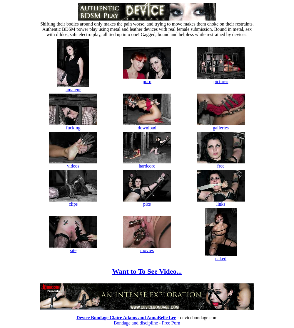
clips (73, 202)
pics (147, 202)
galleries (221, 125)
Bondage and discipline (136, 322)
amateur (73, 87)
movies (147, 248)
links (221, 202)
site (73, 248)
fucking (73, 125)
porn (147, 79)
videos (73, 163)
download (147, 125)
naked (221, 256)
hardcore (147, 163)
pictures (221, 79)
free (221, 163)
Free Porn (171, 322)
